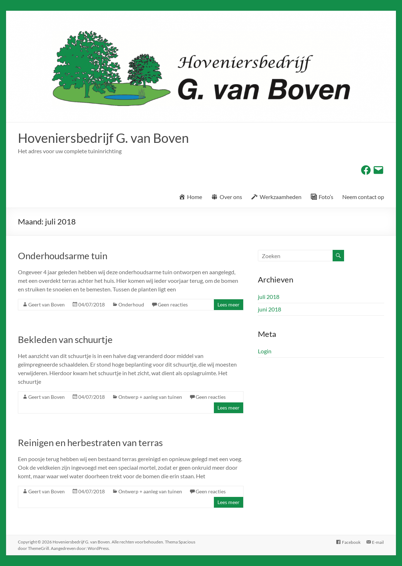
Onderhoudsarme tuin (62, 255)
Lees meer (228, 304)
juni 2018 (269, 309)
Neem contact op (363, 196)
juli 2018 (268, 296)
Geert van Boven (46, 304)
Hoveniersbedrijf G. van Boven (103, 138)
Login (264, 351)
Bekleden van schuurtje (65, 339)
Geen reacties (173, 304)
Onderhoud (131, 304)
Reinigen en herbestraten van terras (90, 442)
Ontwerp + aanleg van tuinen (150, 397)
